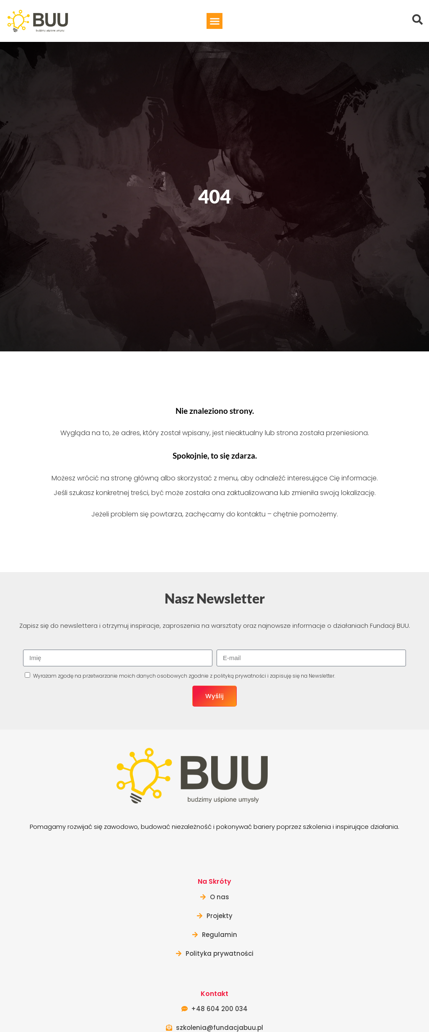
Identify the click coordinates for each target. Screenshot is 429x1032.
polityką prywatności (240, 675)
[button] (214, 21)
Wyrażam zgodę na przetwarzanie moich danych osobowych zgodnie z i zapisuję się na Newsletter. (184, 675)
